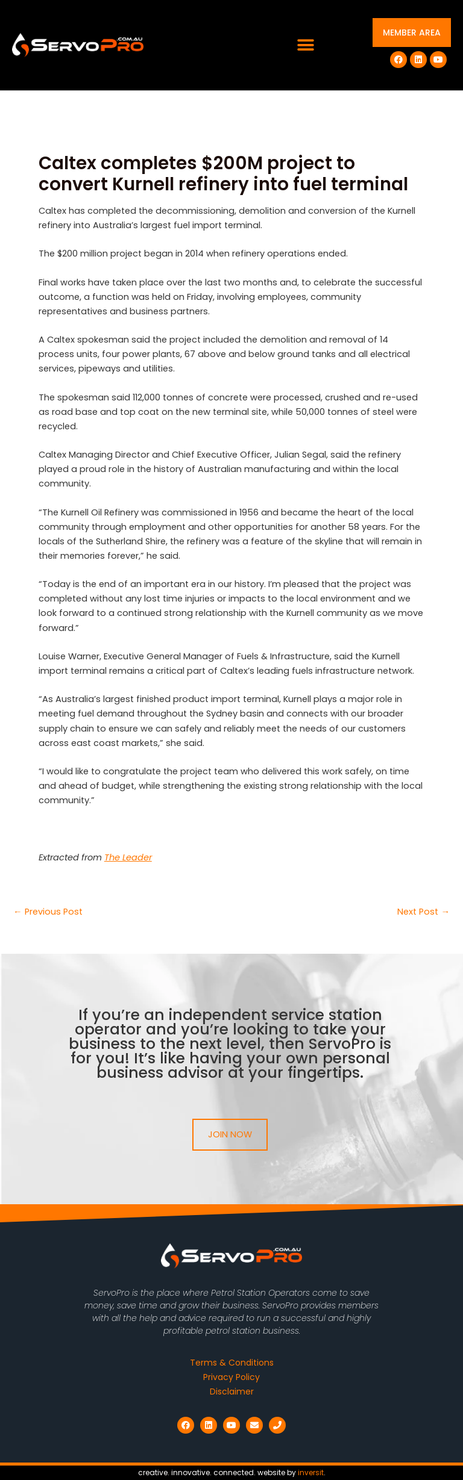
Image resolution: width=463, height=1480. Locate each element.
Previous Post (48, 911)
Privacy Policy (231, 1377)
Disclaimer (232, 1391)
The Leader (128, 857)
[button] (306, 45)
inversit (311, 1472)
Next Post (423, 911)
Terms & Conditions (232, 1363)
